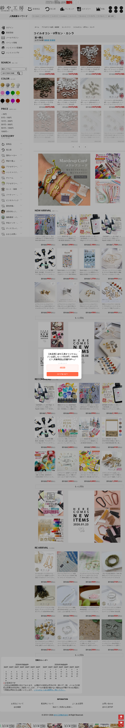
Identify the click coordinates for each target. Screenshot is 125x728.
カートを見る (121, 723)
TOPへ (121, 717)
